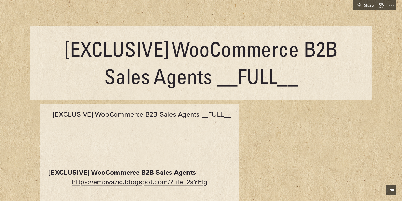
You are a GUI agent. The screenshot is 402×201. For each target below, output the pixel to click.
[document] (201, 100)
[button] (364, 5)
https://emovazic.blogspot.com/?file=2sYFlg (139, 182)
